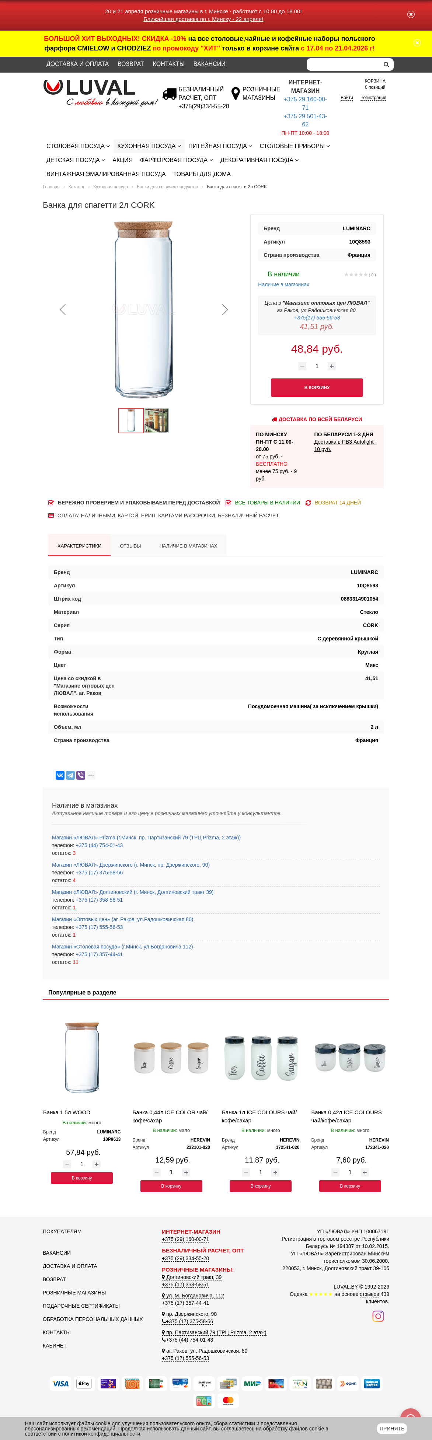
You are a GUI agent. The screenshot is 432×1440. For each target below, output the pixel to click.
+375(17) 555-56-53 (317, 318)
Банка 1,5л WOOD (66, 1112)
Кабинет (55, 1346)
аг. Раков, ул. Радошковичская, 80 (204, 1351)
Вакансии (210, 64)
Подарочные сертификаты (81, 1306)
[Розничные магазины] (261, 98)
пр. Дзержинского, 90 (189, 1314)
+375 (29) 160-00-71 (185, 1239)
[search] (386, 64)
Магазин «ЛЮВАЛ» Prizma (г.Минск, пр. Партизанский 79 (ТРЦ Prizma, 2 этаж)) (146, 837)
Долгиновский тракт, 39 (192, 1277)
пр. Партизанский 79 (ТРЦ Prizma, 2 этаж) (214, 1332)
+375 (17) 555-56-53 (98, 927)
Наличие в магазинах (283, 278)
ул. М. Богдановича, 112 (193, 1296)
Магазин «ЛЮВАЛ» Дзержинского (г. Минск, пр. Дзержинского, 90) (131, 865)
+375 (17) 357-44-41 (98, 954)
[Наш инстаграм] (378, 1315)
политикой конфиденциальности (101, 1434)
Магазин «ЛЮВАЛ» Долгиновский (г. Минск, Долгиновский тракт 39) (132, 892)
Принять (392, 1429)
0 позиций (375, 83)
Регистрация (373, 97)
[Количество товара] (317, 366)
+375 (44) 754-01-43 (98, 845)
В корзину (82, 1178)
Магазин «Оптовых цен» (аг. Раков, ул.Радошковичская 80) (122, 919)
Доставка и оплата (77, 64)
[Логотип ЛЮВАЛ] (97, 83)
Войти (347, 97)
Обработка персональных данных (93, 1319)
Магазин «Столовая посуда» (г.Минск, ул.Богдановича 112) (122, 947)
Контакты (169, 64)
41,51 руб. (317, 326)
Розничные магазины (74, 1293)
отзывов (369, 1294)
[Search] (343, 64)
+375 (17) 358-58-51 (98, 900)
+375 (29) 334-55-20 (185, 1258)
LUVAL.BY (346, 1287)
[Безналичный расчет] (204, 106)
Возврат (131, 64)
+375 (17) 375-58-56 (98, 872)
